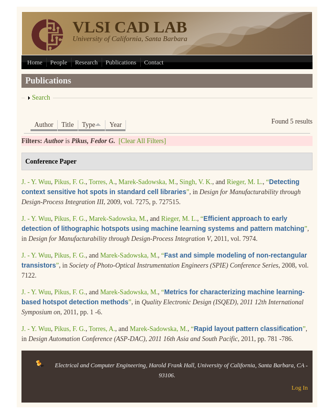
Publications (120, 62)
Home (34, 62)
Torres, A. (102, 182)
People (58, 62)
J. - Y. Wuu (36, 182)
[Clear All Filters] (142, 141)
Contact (153, 62)
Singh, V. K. (195, 182)
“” (248, 328)
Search (41, 97)
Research (86, 62)
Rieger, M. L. (244, 182)
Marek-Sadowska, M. (147, 182)
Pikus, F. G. (69, 182)
